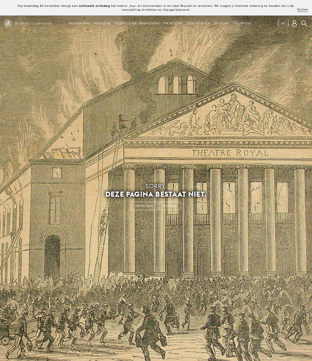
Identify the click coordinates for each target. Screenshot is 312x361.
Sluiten (302, 9)
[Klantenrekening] (294, 23)
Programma (79, 23)
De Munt (221, 23)
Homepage (144, 206)
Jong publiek (198, 23)
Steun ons (242, 23)
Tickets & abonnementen (137, 23)
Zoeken (304, 23)
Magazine (102, 23)
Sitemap (170, 206)
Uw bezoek (173, 23)
